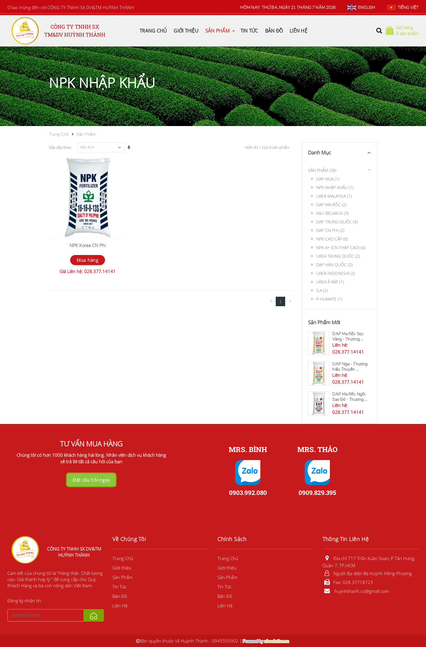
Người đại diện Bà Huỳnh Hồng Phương (367, 573)
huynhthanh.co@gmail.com (355, 591)
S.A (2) (322, 290)
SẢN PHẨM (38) (322, 170)
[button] (379, 30)
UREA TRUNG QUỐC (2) (338, 256)
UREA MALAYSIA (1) (334, 196)
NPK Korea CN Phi (88, 246)
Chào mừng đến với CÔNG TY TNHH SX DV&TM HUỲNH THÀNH (70, 7)
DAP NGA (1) (327, 179)
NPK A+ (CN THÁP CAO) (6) (340, 247)
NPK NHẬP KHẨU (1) (335, 187)
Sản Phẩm (217, 31)
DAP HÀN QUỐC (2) (334, 264)
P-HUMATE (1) (329, 299)
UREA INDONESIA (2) (335, 273)
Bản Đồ (274, 31)
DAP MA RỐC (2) (331, 204)
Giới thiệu (186, 31)
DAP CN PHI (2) (330, 230)
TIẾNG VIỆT (403, 8)
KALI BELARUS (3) (332, 213)
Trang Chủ (153, 31)
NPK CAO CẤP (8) (332, 239)
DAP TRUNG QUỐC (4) (337, 222)
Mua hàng (88, 260)
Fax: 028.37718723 (347, 582)
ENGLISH (361, 8)
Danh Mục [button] (319, 152)
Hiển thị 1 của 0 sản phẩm (267, 147)
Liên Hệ (298, 31)
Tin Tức (249, 31)
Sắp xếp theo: (60, 147)
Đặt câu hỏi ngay (91, 480)
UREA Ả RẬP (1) (330, 282)
